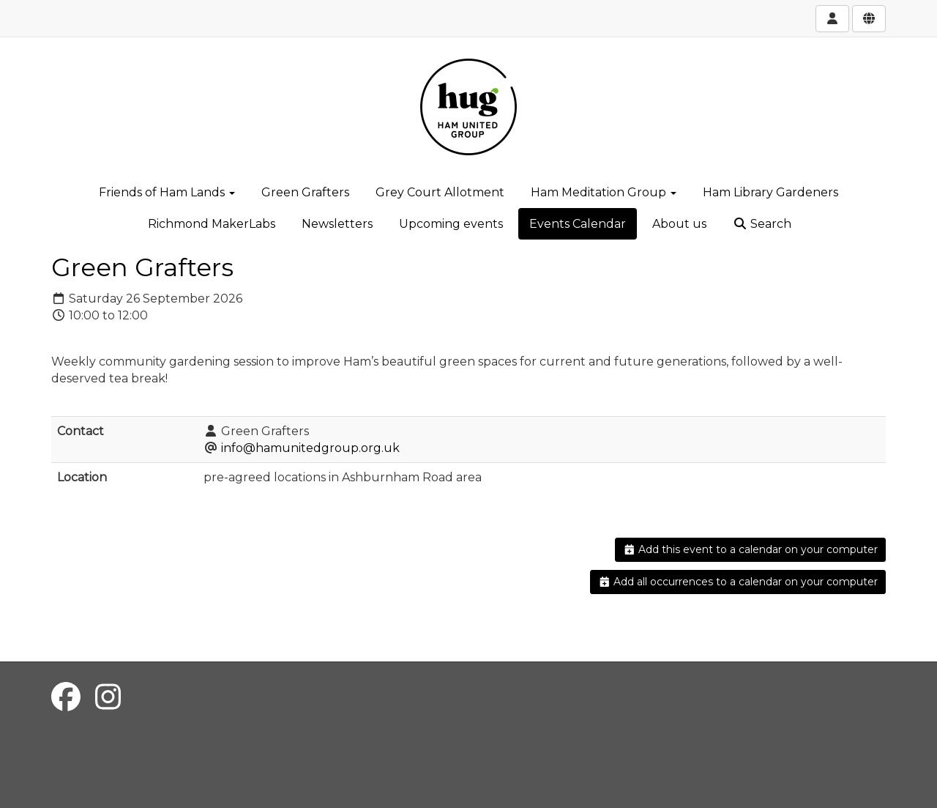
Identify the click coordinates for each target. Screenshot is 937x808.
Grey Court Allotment (440, 192)
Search (762, 224)
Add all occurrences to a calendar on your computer (738, 581)
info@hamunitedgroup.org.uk (310, 448)
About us (679, 224)
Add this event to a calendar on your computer (750, 549)
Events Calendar (577, 224)
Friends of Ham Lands (167, 192)
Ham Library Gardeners (770, 192)
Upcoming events (451, 224)
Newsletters (337, 224)
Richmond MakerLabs (211, 224)
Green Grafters (305, 192)
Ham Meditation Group (603, 192)
